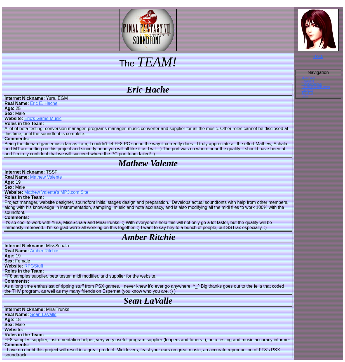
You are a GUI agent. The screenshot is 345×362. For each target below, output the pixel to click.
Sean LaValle (43, 314)
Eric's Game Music (43, 118)
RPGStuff (33, 266)
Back (318, 56)
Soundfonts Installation (316, 87)
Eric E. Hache (44, 103)
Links (305, 96)
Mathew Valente (46, 177)
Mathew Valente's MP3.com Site (56, 192)
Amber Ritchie (44, 250)
